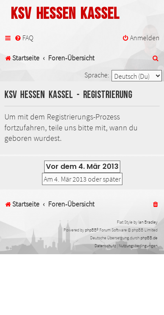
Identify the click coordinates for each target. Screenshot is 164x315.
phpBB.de (148, 238)
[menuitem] (23, 38)
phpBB (91, 230)
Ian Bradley (147, 222)
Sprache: (96, 74)
